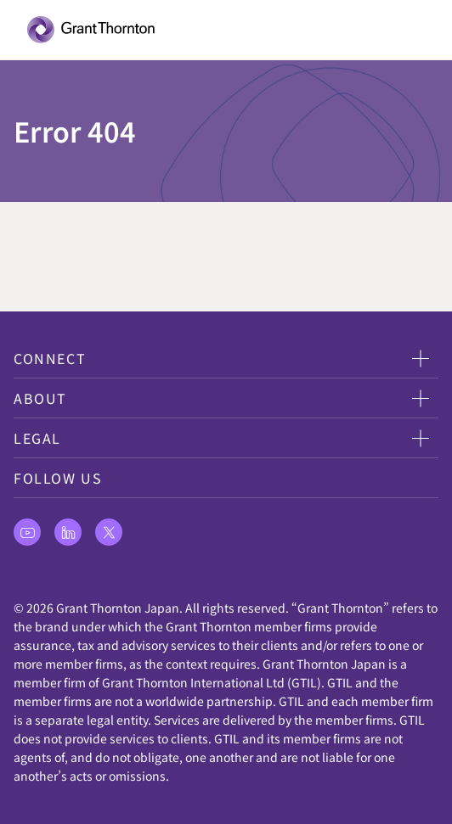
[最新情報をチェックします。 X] (108, 532)
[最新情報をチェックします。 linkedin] (68, 532)
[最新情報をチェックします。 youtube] (27, 532)
